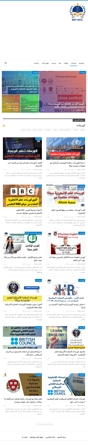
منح (60, 63)
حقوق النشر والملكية (37, 437)
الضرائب (82, 129)
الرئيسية (81, 63)
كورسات (73, 63)
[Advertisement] (44, 39)
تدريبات (53, 63)
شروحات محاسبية (25, 129)
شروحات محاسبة (37, 129)
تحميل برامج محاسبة (65, 129)
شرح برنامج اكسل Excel (33, 233)
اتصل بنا (25, 437)
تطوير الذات (45, 63)
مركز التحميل (61, 437)
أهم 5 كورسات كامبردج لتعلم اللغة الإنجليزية (31, 108)
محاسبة (36, 63)
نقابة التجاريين (50, 437)
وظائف (66, 63)
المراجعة (75, 129)
